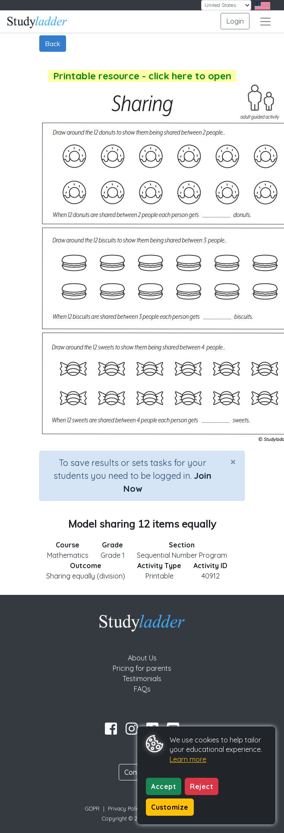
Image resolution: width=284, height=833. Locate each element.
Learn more (188, 759)
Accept (163, 786)
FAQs (142, 689)
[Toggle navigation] (265, 21)
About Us (142, 658)
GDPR (92, 808)
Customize (170, 807)
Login (235, 21)
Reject (201, 786)
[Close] (233, 461)
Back (52, 43)
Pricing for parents (142, 668)
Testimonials (142, 678)
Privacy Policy (125, 808)
